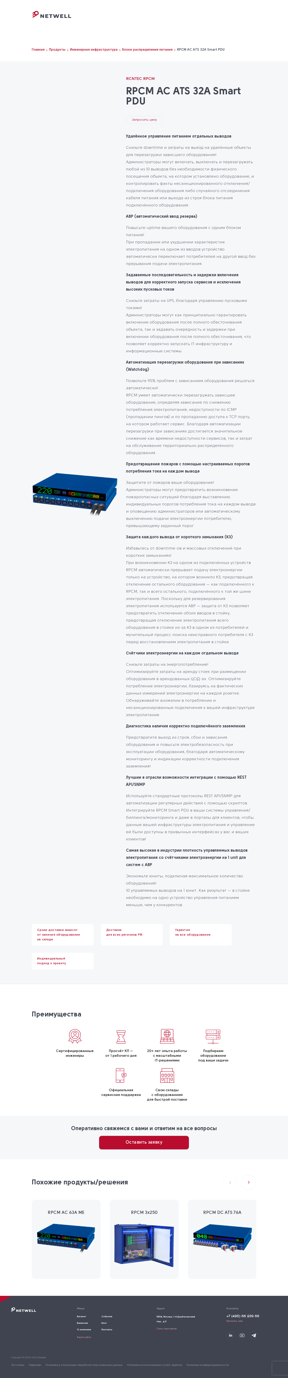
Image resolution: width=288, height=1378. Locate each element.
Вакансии (82, 1323)
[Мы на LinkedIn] (230, 1335)
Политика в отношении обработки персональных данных (84, 1365)
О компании (193, 19)
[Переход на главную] (52, 17)
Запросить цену (144, 120)
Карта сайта (84, 1337)
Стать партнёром (167, 1329)
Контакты (232, 19)
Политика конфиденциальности (208, 1365)
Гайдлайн (35, 1365)
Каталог (146, 19)
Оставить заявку (144, 1142)
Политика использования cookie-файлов (154, 1365)
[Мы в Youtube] (242, 1335)
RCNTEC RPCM (140, 79)
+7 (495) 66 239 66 (242, 1316)
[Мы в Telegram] (254, 1335)
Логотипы (17, 1365)
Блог (213, 19)
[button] (248, 1182)
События (167, 19)
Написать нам (234, 1321)
